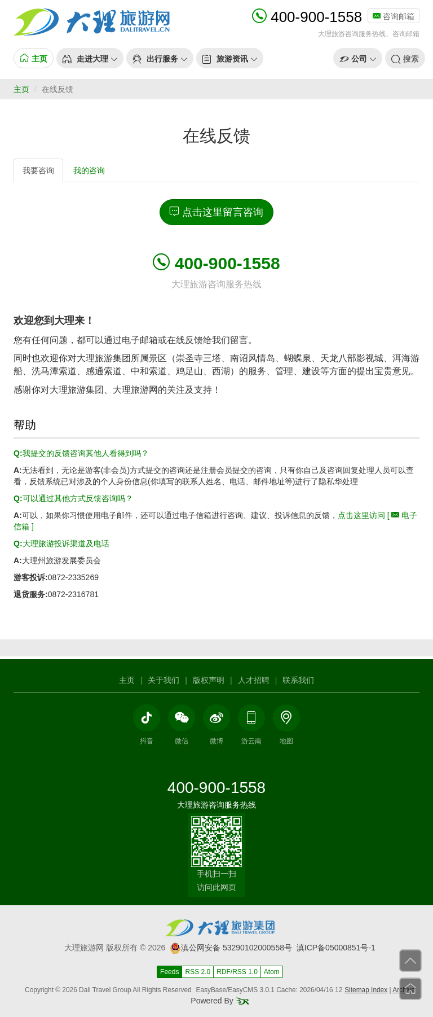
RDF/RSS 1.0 (237, 972)
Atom (272, 972)
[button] (89, 58)
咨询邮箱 (393, 16)
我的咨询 (89, 170)
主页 (21, 89)
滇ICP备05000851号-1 (336, 947)
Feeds (169, 972)
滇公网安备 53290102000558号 (231, 947)
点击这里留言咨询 (216, 212)
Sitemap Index (365, 990)
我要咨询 (38, 170)
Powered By (220, 1000)
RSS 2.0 (197, 972)
